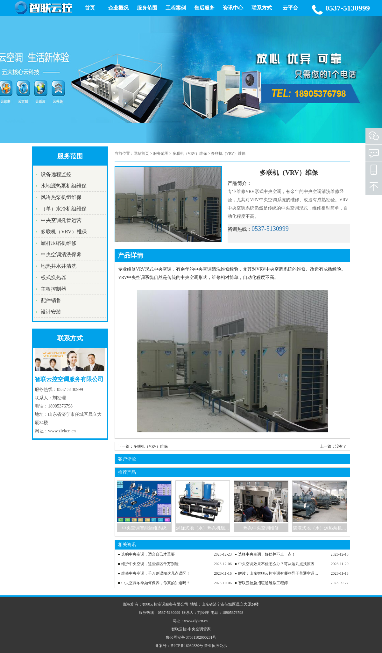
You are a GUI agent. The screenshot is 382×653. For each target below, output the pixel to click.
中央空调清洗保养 (61, 254)
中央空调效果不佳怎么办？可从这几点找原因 (276, 564)
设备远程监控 (56, 174)
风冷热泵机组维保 (61, 197)
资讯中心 (233, 8)
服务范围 (147, 8)
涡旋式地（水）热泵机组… (203, 528)
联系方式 (261, 8)
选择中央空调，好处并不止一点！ (266, 554)
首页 (90, 8)
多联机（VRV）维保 (64, 231)
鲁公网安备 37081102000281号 (191, 637)
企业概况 (118, 8)
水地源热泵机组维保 (64, 185)
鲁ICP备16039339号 (186, 645)
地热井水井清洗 (58, 266)
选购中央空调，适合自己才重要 (148, 554)
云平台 (290, 8)
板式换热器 (53, 277)
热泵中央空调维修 (261, 528)
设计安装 (51, 312)
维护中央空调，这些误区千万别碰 (150, 564)
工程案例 (176, 8)
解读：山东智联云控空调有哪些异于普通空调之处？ (279, 573)
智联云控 (179, 629)
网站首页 (141, 153)
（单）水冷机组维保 (64, 208)
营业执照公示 (215, 645)
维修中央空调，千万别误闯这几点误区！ (155, 573)
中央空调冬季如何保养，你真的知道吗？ (155, 583)
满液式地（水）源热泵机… (319, 528)
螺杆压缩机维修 (58, 243)
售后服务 (204, 8)
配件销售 (51, 300)
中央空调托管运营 (61, 220)
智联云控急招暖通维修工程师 (263, 583)
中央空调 (195, 629)
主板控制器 (53, 289)
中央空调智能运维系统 (144, 528)
